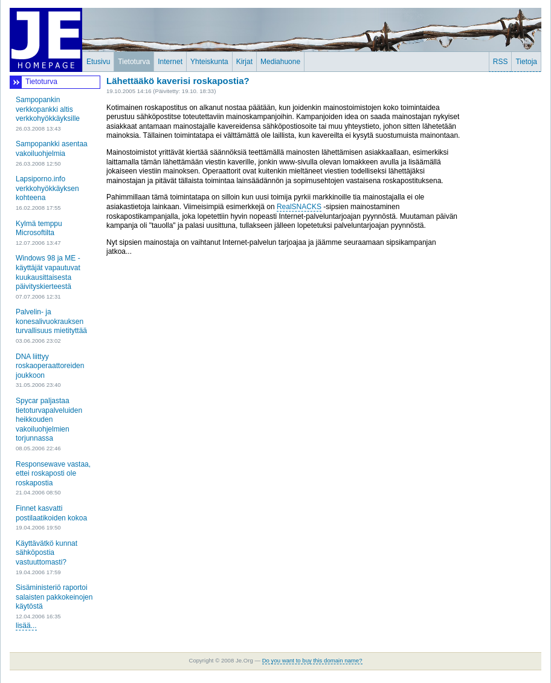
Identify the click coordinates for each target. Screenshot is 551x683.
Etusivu (98, 61)
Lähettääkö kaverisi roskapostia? (178, 81)
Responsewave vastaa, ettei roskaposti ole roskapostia (53, 473)
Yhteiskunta (209, 61)
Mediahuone (280, 61)
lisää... (26, 625)
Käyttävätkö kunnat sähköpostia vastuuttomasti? (46, 552)
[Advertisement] (505, 257)
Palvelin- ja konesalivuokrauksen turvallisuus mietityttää (51, 321)
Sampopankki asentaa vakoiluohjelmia (52, 149)
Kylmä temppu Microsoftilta (39, 228)
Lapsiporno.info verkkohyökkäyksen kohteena (47, 188)
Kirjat (244, 61)
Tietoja (526, 61)
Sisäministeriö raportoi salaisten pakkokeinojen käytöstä (54, 596)
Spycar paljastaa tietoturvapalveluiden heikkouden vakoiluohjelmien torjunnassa (49, 419)
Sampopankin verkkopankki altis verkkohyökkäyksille (48, 109)
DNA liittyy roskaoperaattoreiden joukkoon (50, 366)
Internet (170, 61)
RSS (500, 61)
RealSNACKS (299, 206)
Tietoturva (134, 61)
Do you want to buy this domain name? (312, 660)
